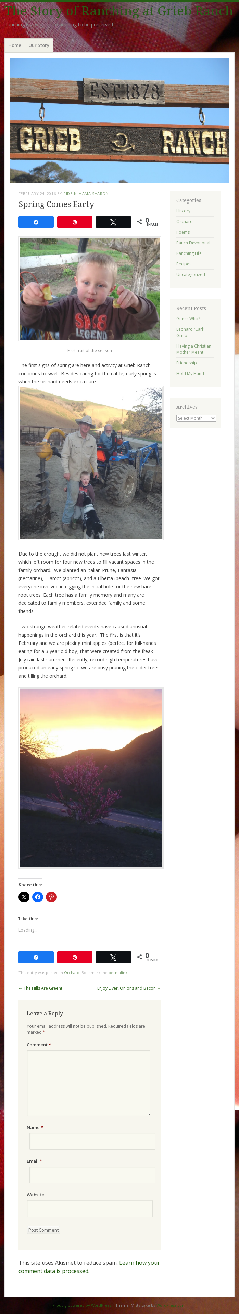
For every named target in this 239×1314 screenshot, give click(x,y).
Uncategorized (190, 274)
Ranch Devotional (193, 243)
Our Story (38, 45)
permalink (118, 972)
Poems (183, 232)
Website (35, 1195)
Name (35, 1127)
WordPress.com (171, 1305)
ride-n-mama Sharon (86, 193)
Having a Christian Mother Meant (193, 349)
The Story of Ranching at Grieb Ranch (118, 11)
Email (34, 1161)
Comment (39, 1045)
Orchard (71, 972)
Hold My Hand (190, 373)
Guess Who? (188, 319)
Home (14, 45)
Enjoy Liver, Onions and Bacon (129, 988)
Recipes (183, 264)
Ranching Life (189, 253)
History (183, 211)
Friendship (186, 363)
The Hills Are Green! (40, 988)
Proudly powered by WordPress (81, 1305)
